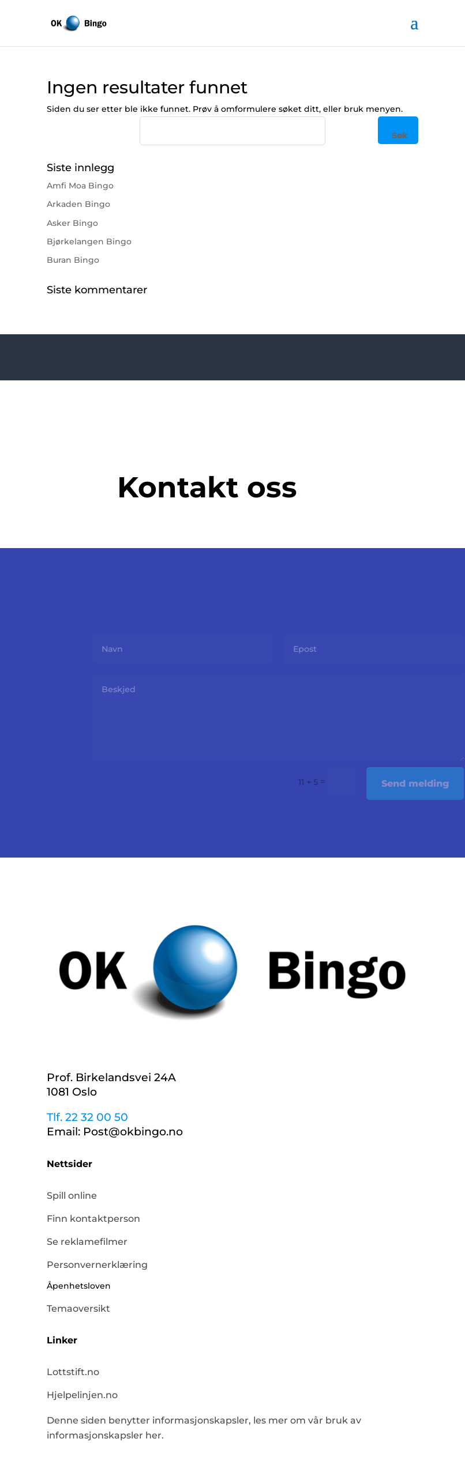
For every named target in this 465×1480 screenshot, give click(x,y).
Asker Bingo (72, 223)
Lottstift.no (73, 1371)
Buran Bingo (73, 260)
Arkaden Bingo (78, 204)
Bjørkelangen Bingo (89, 241)
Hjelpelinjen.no (82, 1395)
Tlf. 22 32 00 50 (87, 1117)
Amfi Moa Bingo (80, 185)
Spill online (72, 1195)
